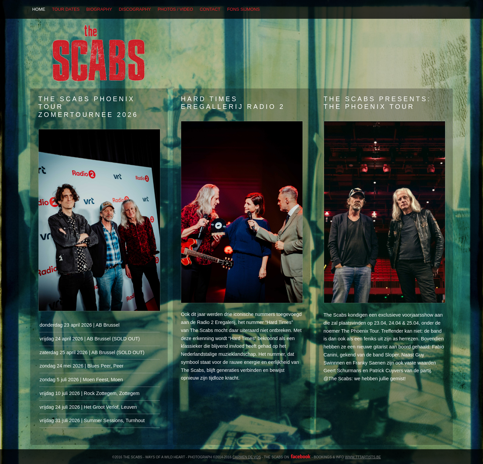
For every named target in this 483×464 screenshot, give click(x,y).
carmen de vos (246, 457)
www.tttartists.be (363, 457)
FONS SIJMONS (243, 9)
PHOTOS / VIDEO (175, 9)
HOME (38, 9)
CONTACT (210, 9)
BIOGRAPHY (99, 9)
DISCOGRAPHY (135, 9)
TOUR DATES (65, 9)
